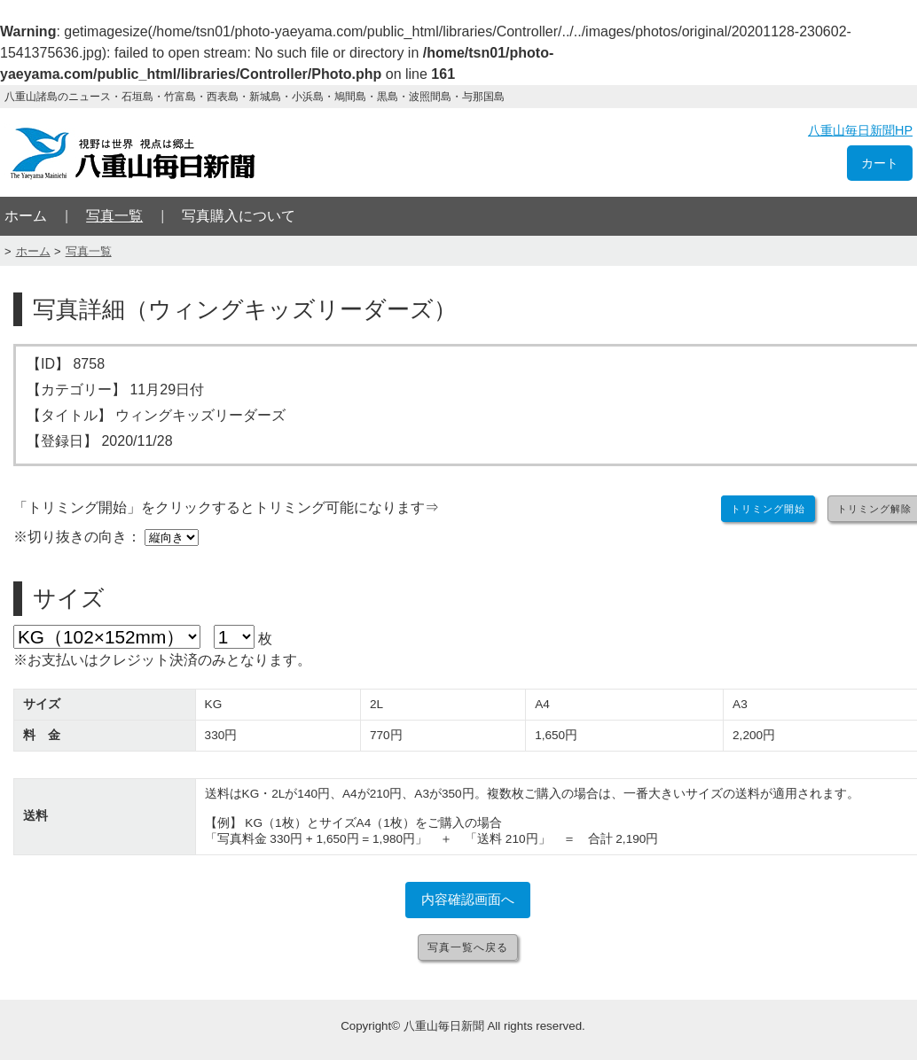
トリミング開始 (768, 508)
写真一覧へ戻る (467, 947)
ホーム (25, 215)
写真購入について (238, 215)
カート (879, 163)
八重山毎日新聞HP (860, 130)
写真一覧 (114, 215)
